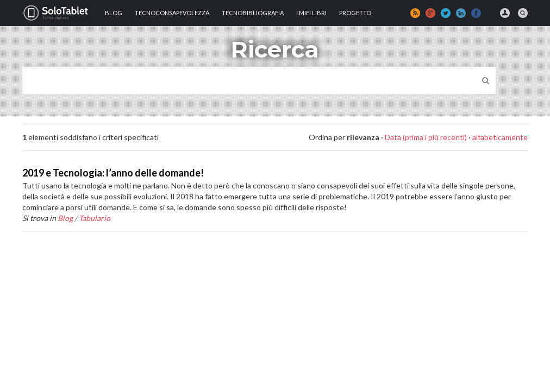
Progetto (355, 12)
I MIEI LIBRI (311, 12)
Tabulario (94, 218)
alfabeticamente (500, 137)
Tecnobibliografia (253, 12)
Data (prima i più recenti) (426, 137)
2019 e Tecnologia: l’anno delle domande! (113, 173)
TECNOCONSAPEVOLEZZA (172, 12)
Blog (113, 12)
